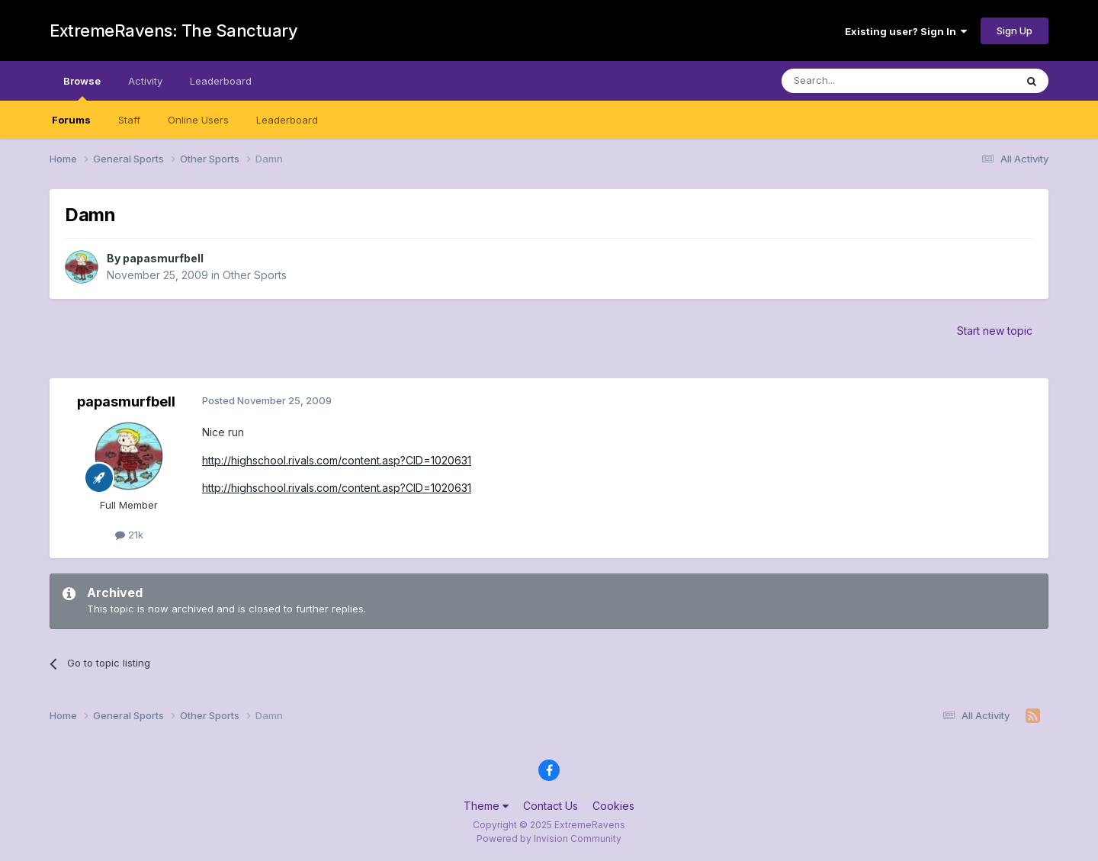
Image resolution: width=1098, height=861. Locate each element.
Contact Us (550, 805)
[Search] (859, 81)
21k (129, 534)
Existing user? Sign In (906, 31)
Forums (71, 120)
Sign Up (1014, 30)
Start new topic (994, 330)
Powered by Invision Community (549, 838)
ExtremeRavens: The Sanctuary (173, 30)
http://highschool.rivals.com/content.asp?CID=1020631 (336, 460)
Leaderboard (287, 120)
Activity (145, 81)
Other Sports (255, 274)
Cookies (613, 805)
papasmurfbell (163, 258)
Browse (82, 88)
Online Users (198, 120)
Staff (129, 120)
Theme (486, 805)
